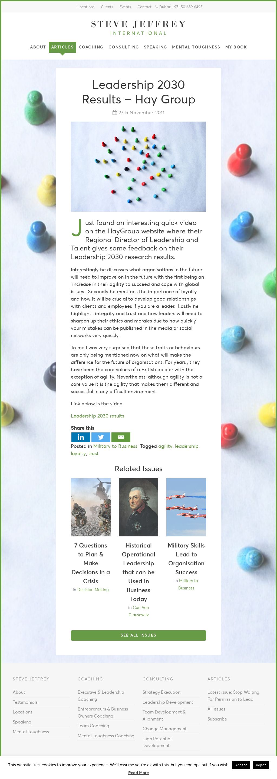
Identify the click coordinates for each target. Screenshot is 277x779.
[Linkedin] (80, 437)
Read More (138, 772)
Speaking (155, 47)
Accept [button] (241, 765)
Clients (107, 6)
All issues (216, 709)
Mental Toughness (196, 47)
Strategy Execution (161, 692)
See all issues (138, 635)
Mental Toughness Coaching (106, 735)
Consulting (123, 47)
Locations (85, 6)
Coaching (91, 47)
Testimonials (25, 702)
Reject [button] (261, 765)
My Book (236, 47)
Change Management (165, 728)
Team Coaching (93, 725)
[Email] (120, 437)
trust (93, 453)
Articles (62, 47)
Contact (144, 6)
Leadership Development (168, 702)
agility (165, 446)
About (38, 47)
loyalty (78, 453)
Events (125, 6)
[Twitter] (100, 437)
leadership (187, 446)
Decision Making (93, 589)
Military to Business (115, 446)
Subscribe (217, 719)
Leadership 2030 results (97, 416)
